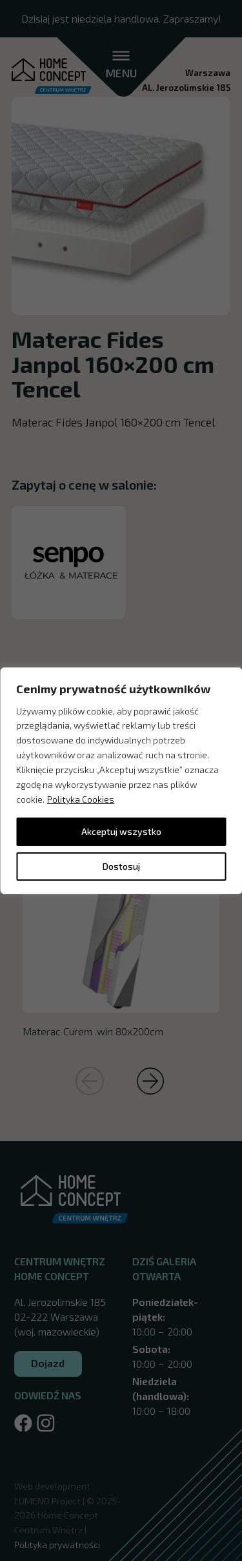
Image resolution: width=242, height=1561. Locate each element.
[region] (121, 780)
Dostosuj (121, 866)
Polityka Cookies (80, 799)
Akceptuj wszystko (121, 831)
